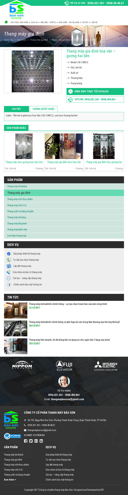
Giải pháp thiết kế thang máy (59, 454)
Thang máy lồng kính (17, 223)
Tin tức (86, 22)
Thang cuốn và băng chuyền (20, 211)
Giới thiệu (14, 22)
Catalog (39, 168)
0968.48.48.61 (115, 3)
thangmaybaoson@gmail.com (42, 430)
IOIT (102, 489)
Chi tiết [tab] (16, 109)
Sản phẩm (25, 22)
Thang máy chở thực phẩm (20, 199)
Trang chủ (8, 39)
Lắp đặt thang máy (54, 464)
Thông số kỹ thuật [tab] (43, 109)
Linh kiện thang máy (16, 235)
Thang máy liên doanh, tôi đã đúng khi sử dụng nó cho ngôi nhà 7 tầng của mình (69, 339)
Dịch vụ (35, 22)
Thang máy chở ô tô (16, 205)
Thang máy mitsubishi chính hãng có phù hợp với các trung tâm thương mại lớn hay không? (74, 322)
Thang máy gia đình (39, 39)
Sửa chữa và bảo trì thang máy (60, 469)
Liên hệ (94, 22)
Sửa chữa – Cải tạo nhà (70, 22)
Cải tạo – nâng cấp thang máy (60, 474)
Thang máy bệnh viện (17, 229)
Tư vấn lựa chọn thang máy (58, 459)
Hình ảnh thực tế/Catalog (91, 91)
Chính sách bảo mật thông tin (59, 479)
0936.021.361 (96, 3)
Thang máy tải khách (17, 186)
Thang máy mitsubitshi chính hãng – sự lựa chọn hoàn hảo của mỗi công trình (68, 304)
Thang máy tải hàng (16, 217)
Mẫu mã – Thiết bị (49, 22)
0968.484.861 (108, 99)
